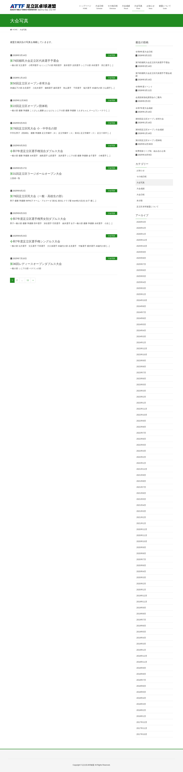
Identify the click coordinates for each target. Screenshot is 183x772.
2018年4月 (141, 698)
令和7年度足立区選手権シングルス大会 (35, 241)
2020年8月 (141, 553)
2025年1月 (141, 294)
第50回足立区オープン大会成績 (150, 129)
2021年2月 (141, 517)
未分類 (140, 200)
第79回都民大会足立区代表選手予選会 (34, 60)
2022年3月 (141, 451)
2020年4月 (141, 571)
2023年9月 (141, 360)
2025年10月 (142, 246)
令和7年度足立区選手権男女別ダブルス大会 (38, 218)
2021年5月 (141, 499)
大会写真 (111, 55)
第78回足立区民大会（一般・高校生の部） (37, 196)
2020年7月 (141, 559)
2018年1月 (141, 716)
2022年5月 (141, 445)
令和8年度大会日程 (144, 52)
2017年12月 (142, 722)
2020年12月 (142, 529)
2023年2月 (141, 397)
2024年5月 (141, 324)
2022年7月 (141, 433)
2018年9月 (141, 668)
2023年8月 (141, 366)
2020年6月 (141, 565)
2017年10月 (142, 734)
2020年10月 (142, 541)
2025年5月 (141, 276)
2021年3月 (141, 511)
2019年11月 (142, 601)
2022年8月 (141, 427)
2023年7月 (141, 372)
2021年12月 (142, 469)
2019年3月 (141, 644)
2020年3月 (141, 577)
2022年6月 (141, 439)
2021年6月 (141, 493)
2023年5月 (141, 384)
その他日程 (142, 176)
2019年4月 (141, 638)
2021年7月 (141, 487)
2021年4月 (141, 505)
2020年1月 (141, 589)
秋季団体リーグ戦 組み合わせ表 (151, 151)
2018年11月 (142, 662)
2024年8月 (141, 306)
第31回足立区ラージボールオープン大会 (36, 173)
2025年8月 (141, 258)
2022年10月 (142, 415)
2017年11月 (142, 728)
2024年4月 (141, 330)
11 (28, 280)
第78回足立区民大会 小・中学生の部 (33, 128)
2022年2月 (141, 457)
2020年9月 (141, 547)
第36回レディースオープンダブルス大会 (36, 263)
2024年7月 (141, 312)
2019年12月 (142, 595)
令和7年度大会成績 (144, 108)
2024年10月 (142, 300)
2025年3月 (141, 288)
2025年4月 (141, 282)
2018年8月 (141, 674)
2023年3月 (141, 391)
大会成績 (141, 188)
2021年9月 (141, 475)
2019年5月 (141, 632)
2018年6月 (141, 686)
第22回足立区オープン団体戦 (28, 106)
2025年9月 (141, 252)
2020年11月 (142, 535)
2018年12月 (142, 656)
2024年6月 (141, 318)
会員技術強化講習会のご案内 (149, 97)
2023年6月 (141, 378)
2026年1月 (141, 234)
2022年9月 (141, 421)
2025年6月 (141, 270)
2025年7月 (141, 264)
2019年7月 (141, 620)
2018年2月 (141, 710)
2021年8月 (141, 481)
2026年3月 (141, 222)
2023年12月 (142, 348)
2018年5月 (141, 692)
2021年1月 (141, 523)
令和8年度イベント (144, 86)
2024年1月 (141, 342)
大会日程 (141, 194)
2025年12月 (142, 240)
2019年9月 (141, 607)
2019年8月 (141, 614)
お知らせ (141, 170)
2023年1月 (141, 403)
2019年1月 (141, 650)
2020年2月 (141, 583)
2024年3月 (141, 336)
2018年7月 (141, 680)
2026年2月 (141, 228)
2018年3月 (141, 704)
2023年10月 (142, 354)
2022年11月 (142, 409)
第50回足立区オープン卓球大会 (30, 83)
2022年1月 (141, 463)
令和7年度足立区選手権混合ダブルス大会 (36, 151)
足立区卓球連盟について (148, 206)
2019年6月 (141, 626)
